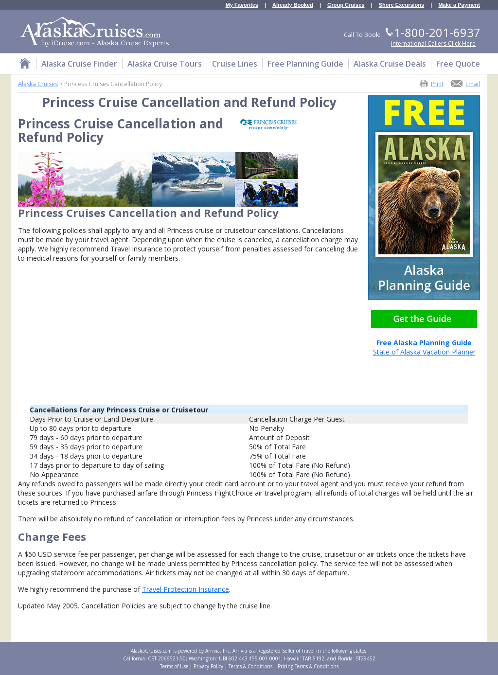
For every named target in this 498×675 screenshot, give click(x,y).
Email (472, 83)
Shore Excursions (402, 5)
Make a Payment (459, 5)
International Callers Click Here (433, 43)
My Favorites (242, 5)
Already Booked (292, 5)
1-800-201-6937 (437, 32)
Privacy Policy (208, 666)
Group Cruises (345, 5)
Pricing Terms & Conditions (308, 666)
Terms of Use (174, 666)
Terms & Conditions (250, 666)
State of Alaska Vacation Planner (424, 343)
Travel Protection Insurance (185, 589)
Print (437, 83)
